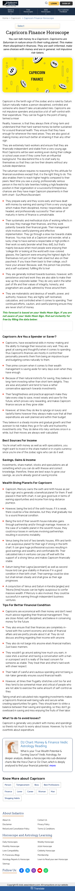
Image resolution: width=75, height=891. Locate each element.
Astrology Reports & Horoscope (15, 859)
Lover (19, 791)
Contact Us (42, 820)
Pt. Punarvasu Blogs (11, 855)
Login (54, 3)
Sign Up (66, 3)
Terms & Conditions (46, 829)
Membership (43, 855)
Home (5, 18)
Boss (36, 785)
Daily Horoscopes (10, 842)
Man (53, 791)
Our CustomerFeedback (63, 11)
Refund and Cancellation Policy (15, 829)
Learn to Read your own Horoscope (53, 859)
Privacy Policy (43, 824)
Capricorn (16, 18)
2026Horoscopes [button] (45, 11)
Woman (42, 791)
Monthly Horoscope (10, 846)
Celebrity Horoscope (46, 851)
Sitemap (6, 864)
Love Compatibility (10, 851)
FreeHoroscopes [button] (28, 11)
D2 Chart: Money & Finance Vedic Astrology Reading (44, 744)
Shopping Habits (12, 798)
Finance (8, 791)
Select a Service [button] (11, 11)
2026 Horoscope (45, 846)
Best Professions (51, 785)
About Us (6, 820)
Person (8, 785)
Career (30, 791)
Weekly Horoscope (46, 842)
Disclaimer (7, 824)
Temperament (22, 785)
